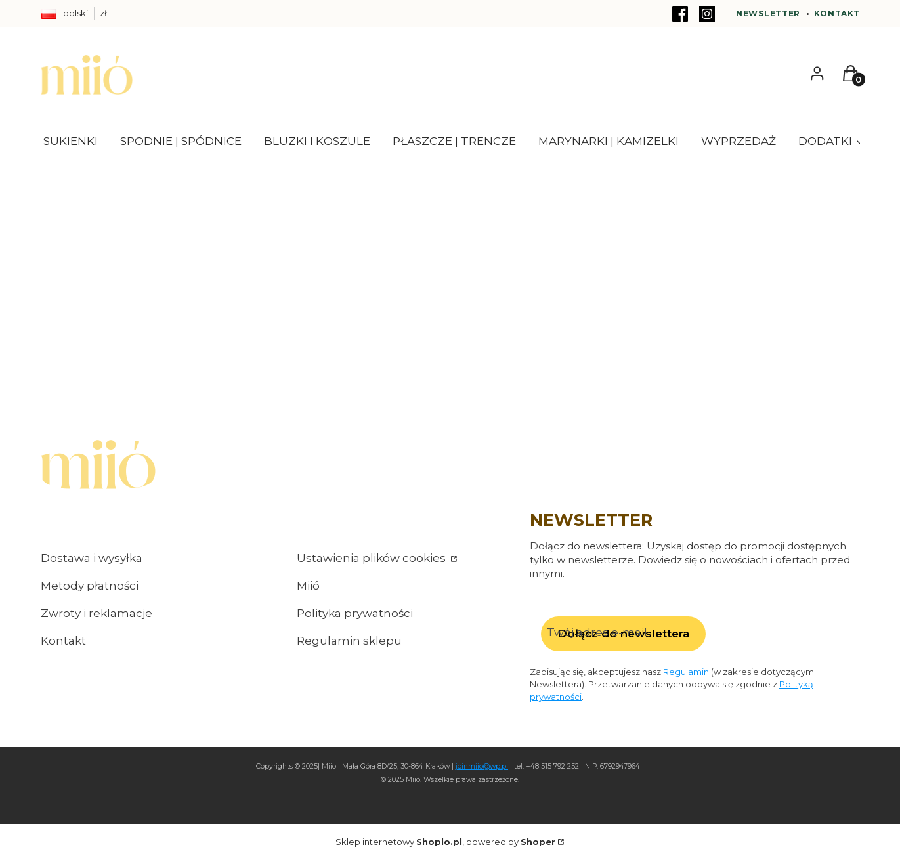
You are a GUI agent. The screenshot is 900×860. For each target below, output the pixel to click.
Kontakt (837, 13)
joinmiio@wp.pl (482, 766)
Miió (308, 585)
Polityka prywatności (355, 613)
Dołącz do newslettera (623, 633)
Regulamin (686, 671)
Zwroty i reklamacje (96, 613)
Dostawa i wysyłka (91, 558)
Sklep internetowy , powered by (445, 841)
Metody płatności (90, 585)
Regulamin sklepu (349, 640)
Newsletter (768, 13)
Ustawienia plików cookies (372, 558)
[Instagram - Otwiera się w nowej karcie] (707, 14)
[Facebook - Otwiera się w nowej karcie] (680, 14)
